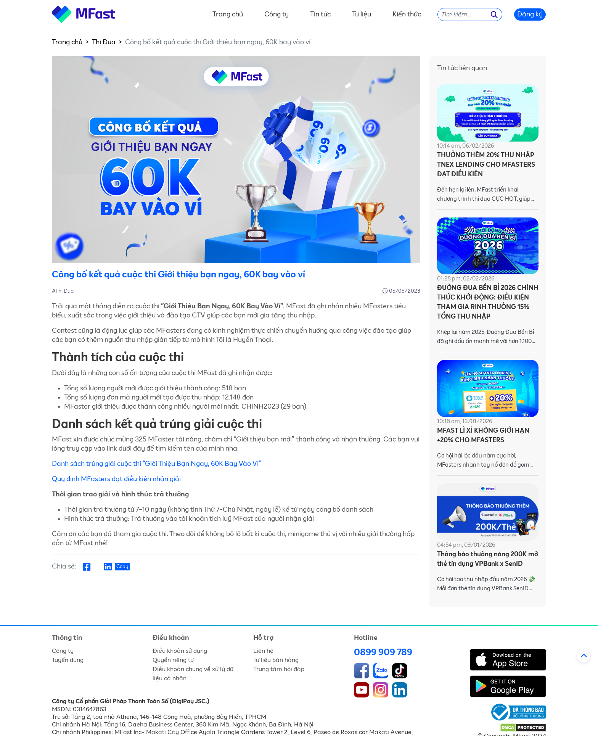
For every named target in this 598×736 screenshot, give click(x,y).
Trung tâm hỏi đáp (278, 669)
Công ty (276, 14)
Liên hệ (263, 651)
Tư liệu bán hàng (276, 660)
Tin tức (320, 14)
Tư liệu (361, 14)
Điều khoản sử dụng (180, 651)
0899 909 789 (383, 652)
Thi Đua (104, 42)
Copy (122, 566)
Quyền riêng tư (173, 660)
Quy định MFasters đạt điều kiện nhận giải (116, 479)
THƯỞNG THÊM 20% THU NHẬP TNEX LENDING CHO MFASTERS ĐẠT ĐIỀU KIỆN (486, 165)
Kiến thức (406, 14)
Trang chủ (227, 14)
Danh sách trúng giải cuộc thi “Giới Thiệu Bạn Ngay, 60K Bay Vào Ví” (156, 464)
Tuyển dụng (68, 660)
